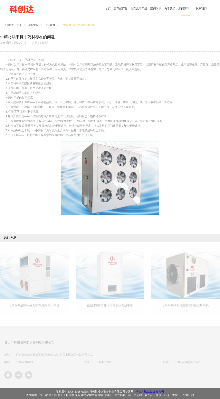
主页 (19, 25)
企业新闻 (50, 25)
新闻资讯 (33, 25)
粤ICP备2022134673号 (150, 391)
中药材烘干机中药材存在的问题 (78, 25)
